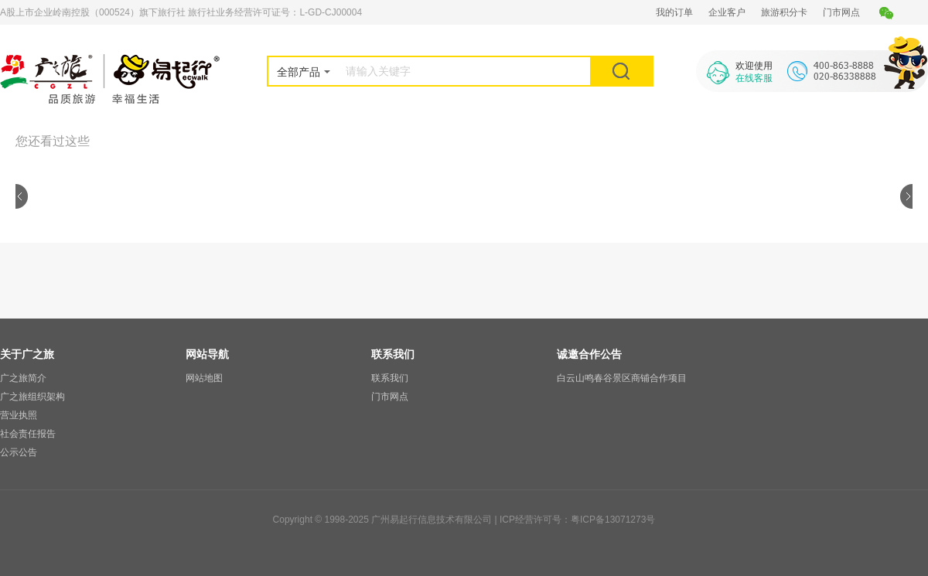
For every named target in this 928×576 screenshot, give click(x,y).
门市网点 (841, 12)
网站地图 (204, 378)
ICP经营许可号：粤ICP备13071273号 (577, 519)
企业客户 (726, 12)
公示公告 (18, 452)
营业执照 (18, 415)
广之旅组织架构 (32, 396)
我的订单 (674, 12)
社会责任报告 (28, 433)
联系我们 (389, 378)
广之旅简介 (23, 378)
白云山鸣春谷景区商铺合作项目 (622, 378)
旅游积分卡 (784, 12)
